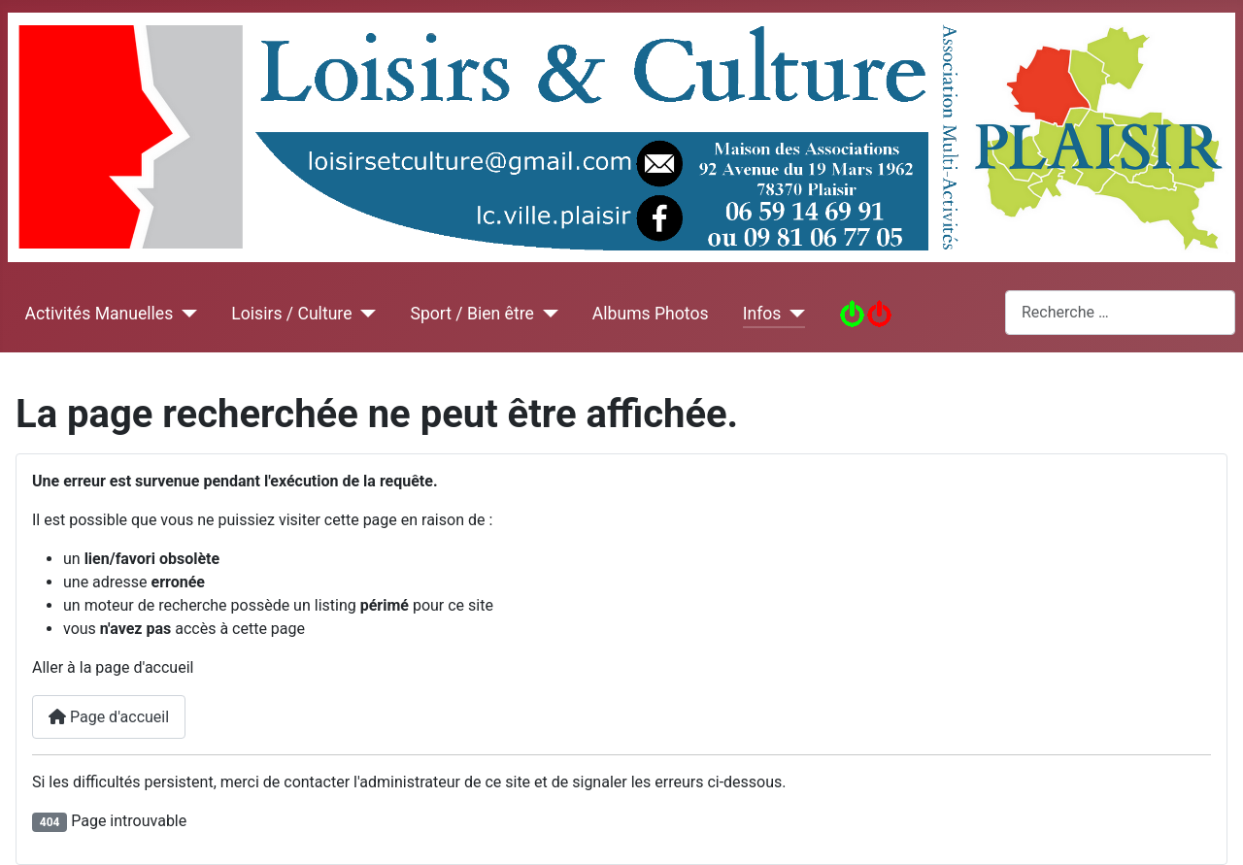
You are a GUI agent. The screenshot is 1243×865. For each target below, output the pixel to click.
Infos (762, 313)
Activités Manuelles (99, 313)
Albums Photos (650, 313)
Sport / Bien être (471, 313)
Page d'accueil (109, 717)
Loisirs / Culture (291, 313)
